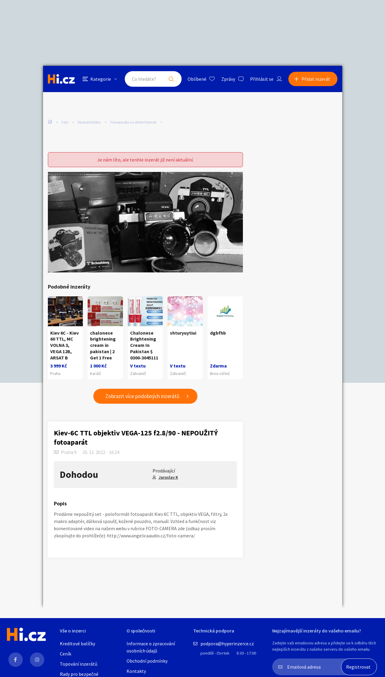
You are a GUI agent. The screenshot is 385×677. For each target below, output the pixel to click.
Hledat (171, 79)
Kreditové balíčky (77, 643)
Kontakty (136, 671)
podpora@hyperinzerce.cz (227, 643)
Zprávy (228, 79)
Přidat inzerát (316, 79)
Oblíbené (197, 79)
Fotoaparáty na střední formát (133, 122)
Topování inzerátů (79, 664)
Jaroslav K (168, 477)
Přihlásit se (261, 79)
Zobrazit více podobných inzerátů (142, 396)
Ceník (65, 654)
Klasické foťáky (89, 122)
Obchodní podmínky (147, 661)
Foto (65, 122)
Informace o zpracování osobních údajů (151, 647)
